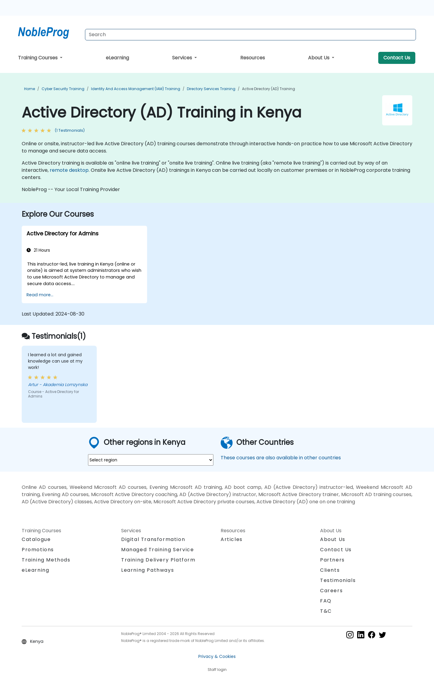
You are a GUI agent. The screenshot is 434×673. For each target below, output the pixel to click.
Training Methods (46, 559)
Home (29, 88)
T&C (326, 611)
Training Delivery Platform (158, 559)
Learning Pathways (147, 570)
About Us (319, 57)
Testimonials (338, 580)
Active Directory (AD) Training (268, 88)
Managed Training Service (157, 549)
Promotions (38, 549)
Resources (252, 57)
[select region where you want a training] (150, 460)
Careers (331, 590)
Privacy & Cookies (217, 656)
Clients (330, 570)
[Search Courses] (250, 34)
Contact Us (396, 57)
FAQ (326, 600)
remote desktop (69, 170)
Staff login (217, 669)
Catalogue (36, 539)
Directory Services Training (211, 88)
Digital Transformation (153, 539)
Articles (232, 539)
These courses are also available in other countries (281, 457)
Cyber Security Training (63, 88)
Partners (332, 559)
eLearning (117, 57)
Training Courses (38, 57)
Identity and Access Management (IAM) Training (135, 88)
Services (182, 57)
